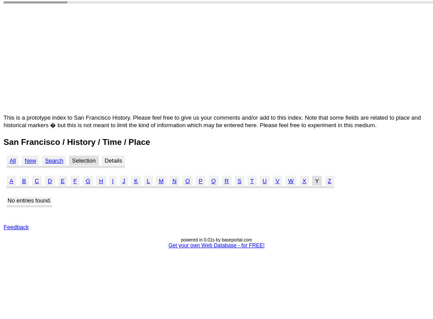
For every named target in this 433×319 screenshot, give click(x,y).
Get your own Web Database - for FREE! (216, 245)
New (30, 160)
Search (54, 160)
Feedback (16, 227)
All (12, 160)
